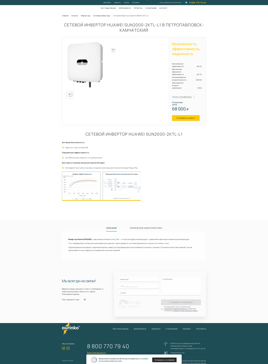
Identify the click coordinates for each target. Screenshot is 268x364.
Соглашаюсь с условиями (164, 360)
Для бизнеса (125, 8)
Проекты (138, 8)
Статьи (126, 2)
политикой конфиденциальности (176, 309)
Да (162, 15)
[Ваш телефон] (139, 286)
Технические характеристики (146, 228)
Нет (182, 15)
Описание (111, 228)
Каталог (187, 328)
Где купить (107, 2)
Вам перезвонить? (96, 352)
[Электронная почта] (139, 293)
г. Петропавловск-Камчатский (169, 2)
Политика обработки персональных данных (190, 361)
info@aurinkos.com (177, 353)
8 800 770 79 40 (197, 2)
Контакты (135, 2)
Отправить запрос (186, 118)
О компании (150, 8)
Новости (117, 2)
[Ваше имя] (139, 279)
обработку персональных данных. (185, 311)
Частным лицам (108, 8)
